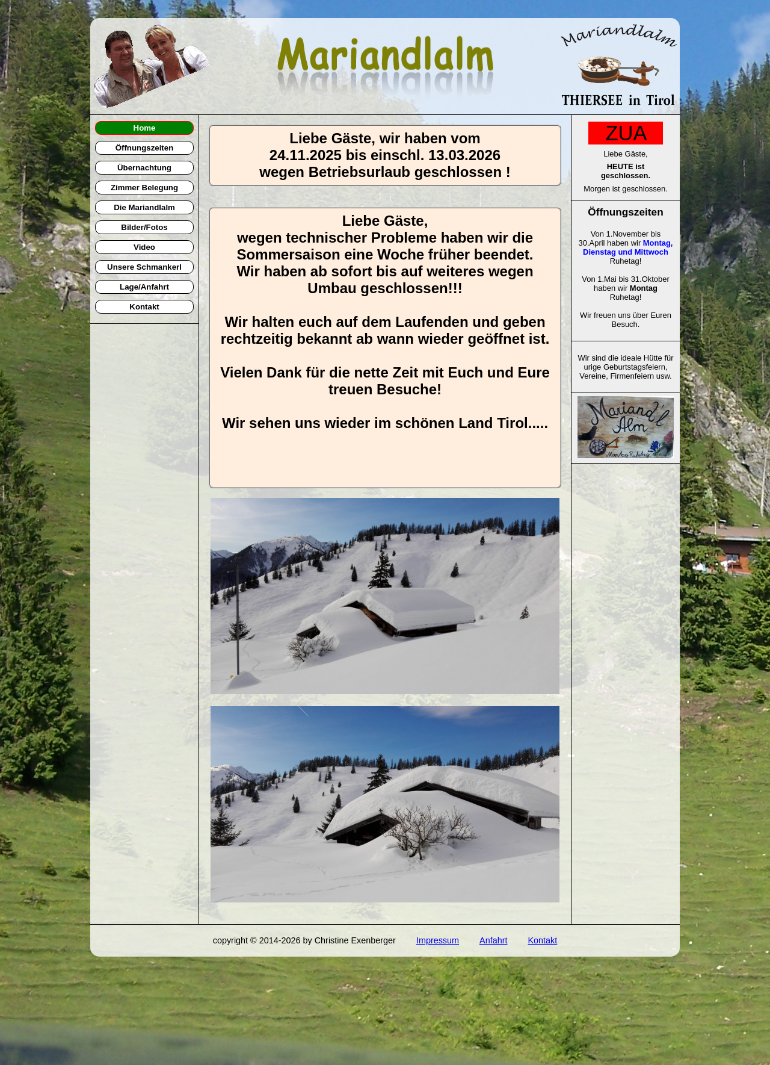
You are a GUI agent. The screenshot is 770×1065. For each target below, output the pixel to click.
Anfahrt (493, 940)
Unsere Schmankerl (144, 267)
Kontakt (144, 306)
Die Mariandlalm (144, 207)
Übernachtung (144, 167)
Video (144, 247)
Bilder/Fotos (144, 227)
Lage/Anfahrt (144, 286)
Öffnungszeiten (145, 147)
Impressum (437, 940)
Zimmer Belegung (144, 187)
